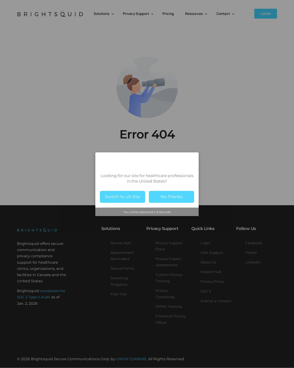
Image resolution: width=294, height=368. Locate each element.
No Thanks (172, 196)
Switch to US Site (122, 196)
